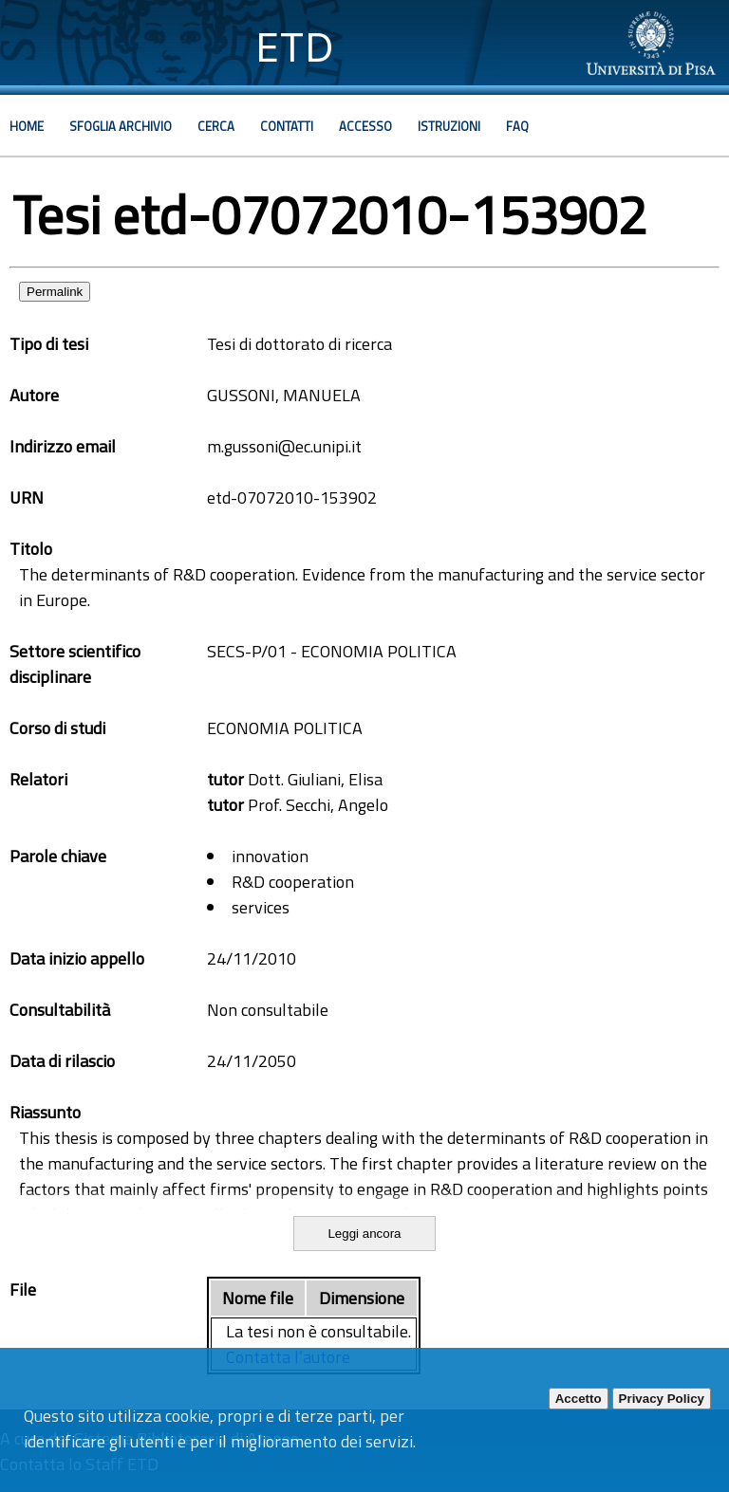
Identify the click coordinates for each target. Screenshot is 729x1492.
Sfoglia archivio (120, 126)
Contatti (286, 126)
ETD (294, 47)
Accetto (578, 1398)
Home (26, 126)
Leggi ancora (364, 1233)
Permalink (55, 292)
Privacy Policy (661, 1398)
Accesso (365, 126)
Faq (517, 126)
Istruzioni (449, 126)
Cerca (215, 126)
